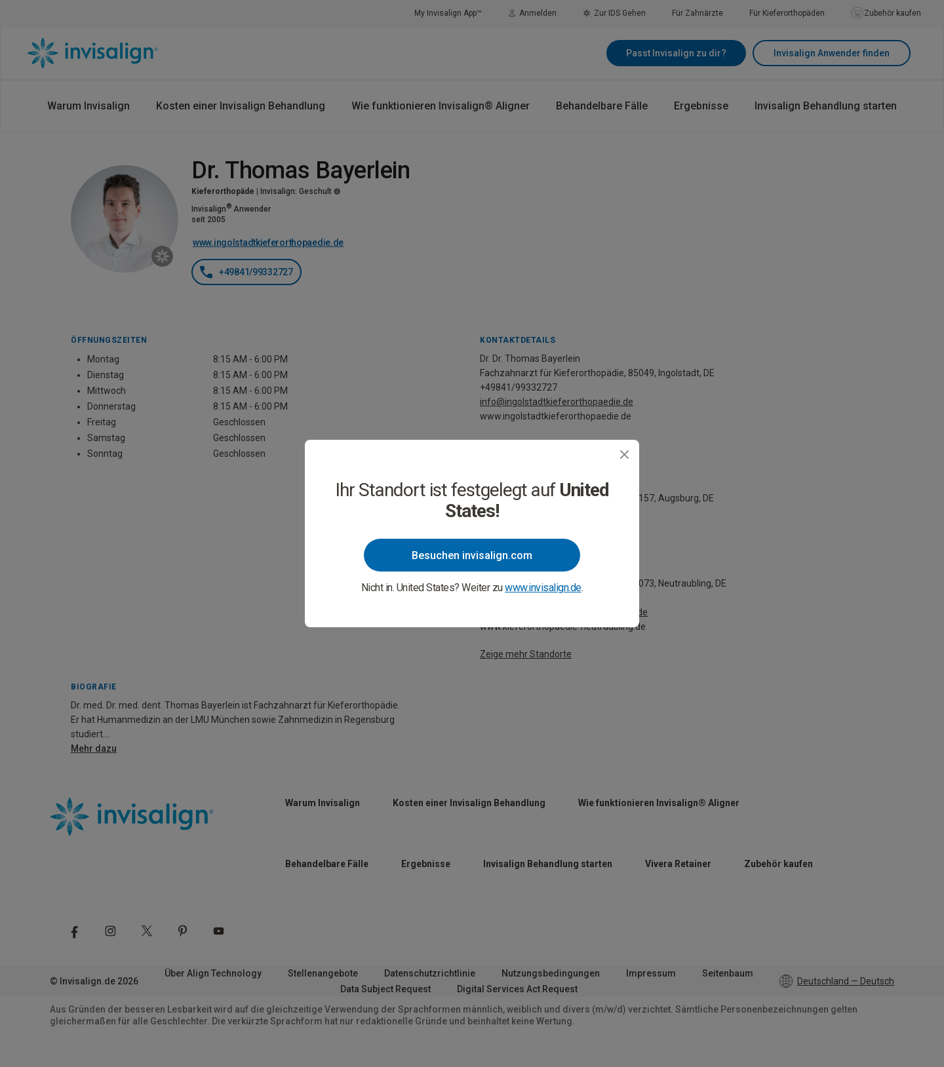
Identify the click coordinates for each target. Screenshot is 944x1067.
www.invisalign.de (543, 587)
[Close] (624, 454)
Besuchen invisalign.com (472, 555)
